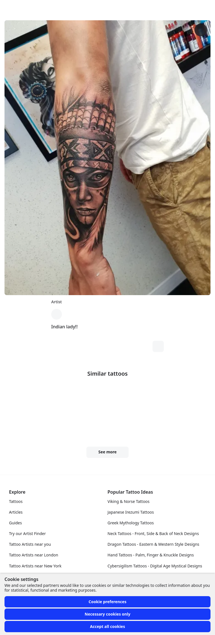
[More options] (200, 30)
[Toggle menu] (204, 8)
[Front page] (7, 8)
